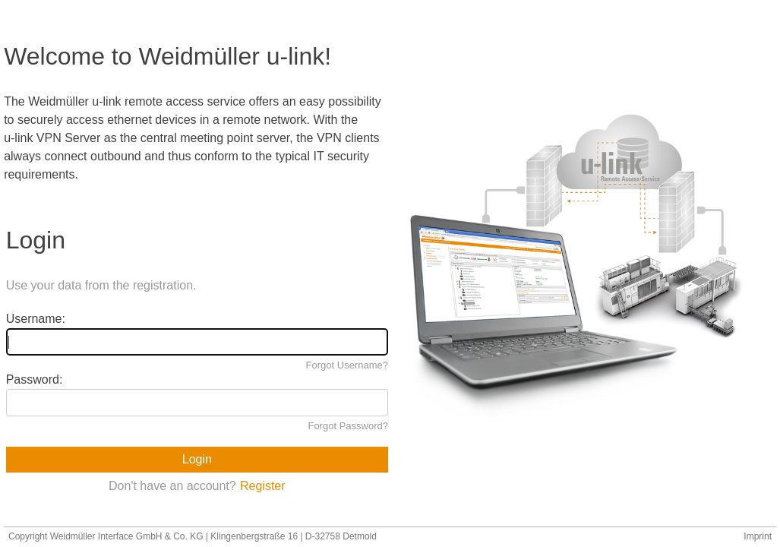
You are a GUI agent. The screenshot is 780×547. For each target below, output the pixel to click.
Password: (34, 379)
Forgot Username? (347, 365)
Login (197, 459)
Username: (35, 318)
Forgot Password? (348, 426)
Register (263, 485)
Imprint (758, 536)
